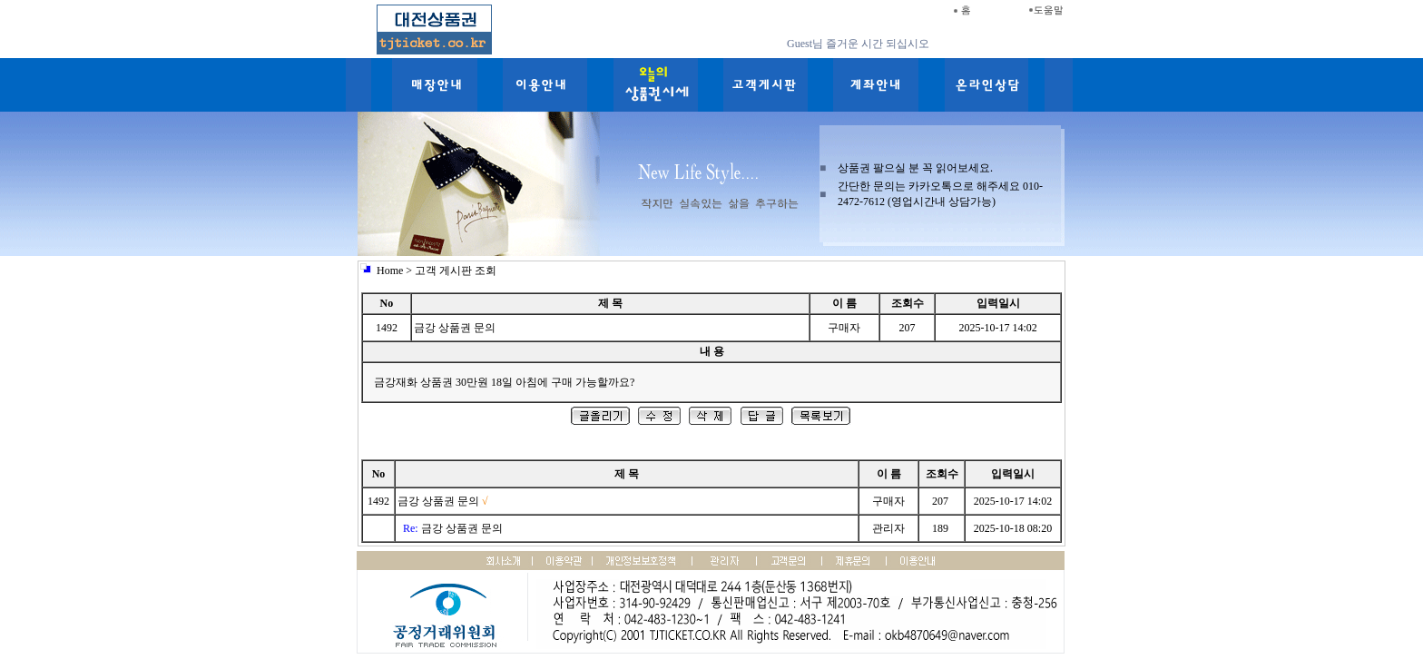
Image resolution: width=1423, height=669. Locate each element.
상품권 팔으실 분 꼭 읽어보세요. (915, 168)
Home (390, 270)
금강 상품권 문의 (438, 501)
